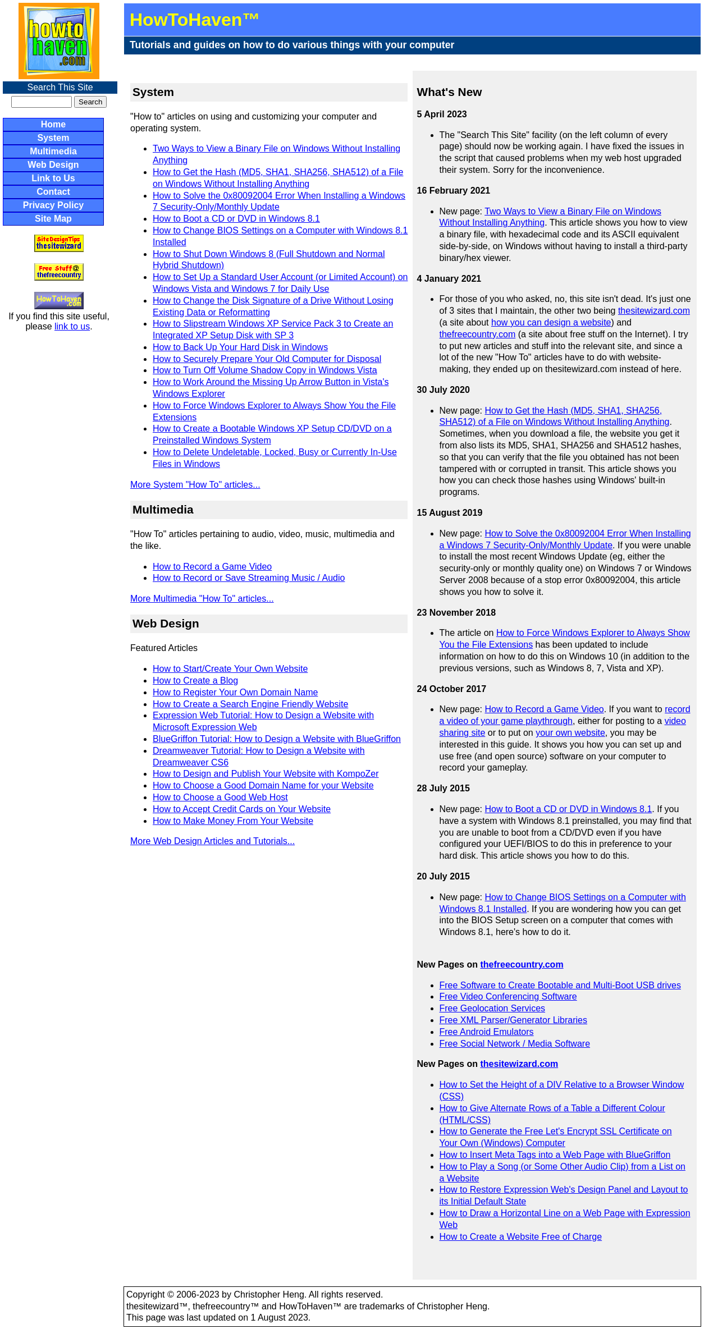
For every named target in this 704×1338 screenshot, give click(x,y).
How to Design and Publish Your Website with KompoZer (266, 773)
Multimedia (53, 151)
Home (53, 124)
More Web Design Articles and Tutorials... (212, 841)
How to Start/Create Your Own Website (230, 668)
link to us (72, 326)
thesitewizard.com (654, 310)
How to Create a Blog (195, 680)
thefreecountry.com (478, 334)
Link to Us (53, 178)
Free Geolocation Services (493, 1008)
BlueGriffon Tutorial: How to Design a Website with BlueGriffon (277, 739)
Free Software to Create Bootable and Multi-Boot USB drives (560, 985)
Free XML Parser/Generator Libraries (514, 1020)
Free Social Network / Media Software (515, 1043)
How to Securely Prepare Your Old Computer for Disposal (267, 359)
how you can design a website (551, 322)
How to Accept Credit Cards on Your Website (242, 809)
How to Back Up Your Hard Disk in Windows (240, 347)
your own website (570, 732)
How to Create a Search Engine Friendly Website (250, 704)
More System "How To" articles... (195, 484)
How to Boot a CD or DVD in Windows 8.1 (236, 218)
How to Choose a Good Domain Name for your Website (263, 785)
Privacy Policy (53, 205)
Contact (53, 191)
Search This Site (60, 87)
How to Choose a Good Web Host (220, 797)
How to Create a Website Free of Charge (521, 1236)
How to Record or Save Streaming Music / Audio (249, 578)
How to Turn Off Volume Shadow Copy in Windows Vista (265, 370)
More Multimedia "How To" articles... (202, 598)
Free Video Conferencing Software (508, 996)
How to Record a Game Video (212, 566)
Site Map (53, 218)
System (54, 138)
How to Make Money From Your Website (233, 821)
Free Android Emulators (487, 1032)
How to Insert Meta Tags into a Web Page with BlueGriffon (555, 1155)
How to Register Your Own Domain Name (235, 692)
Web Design (53, 164)
